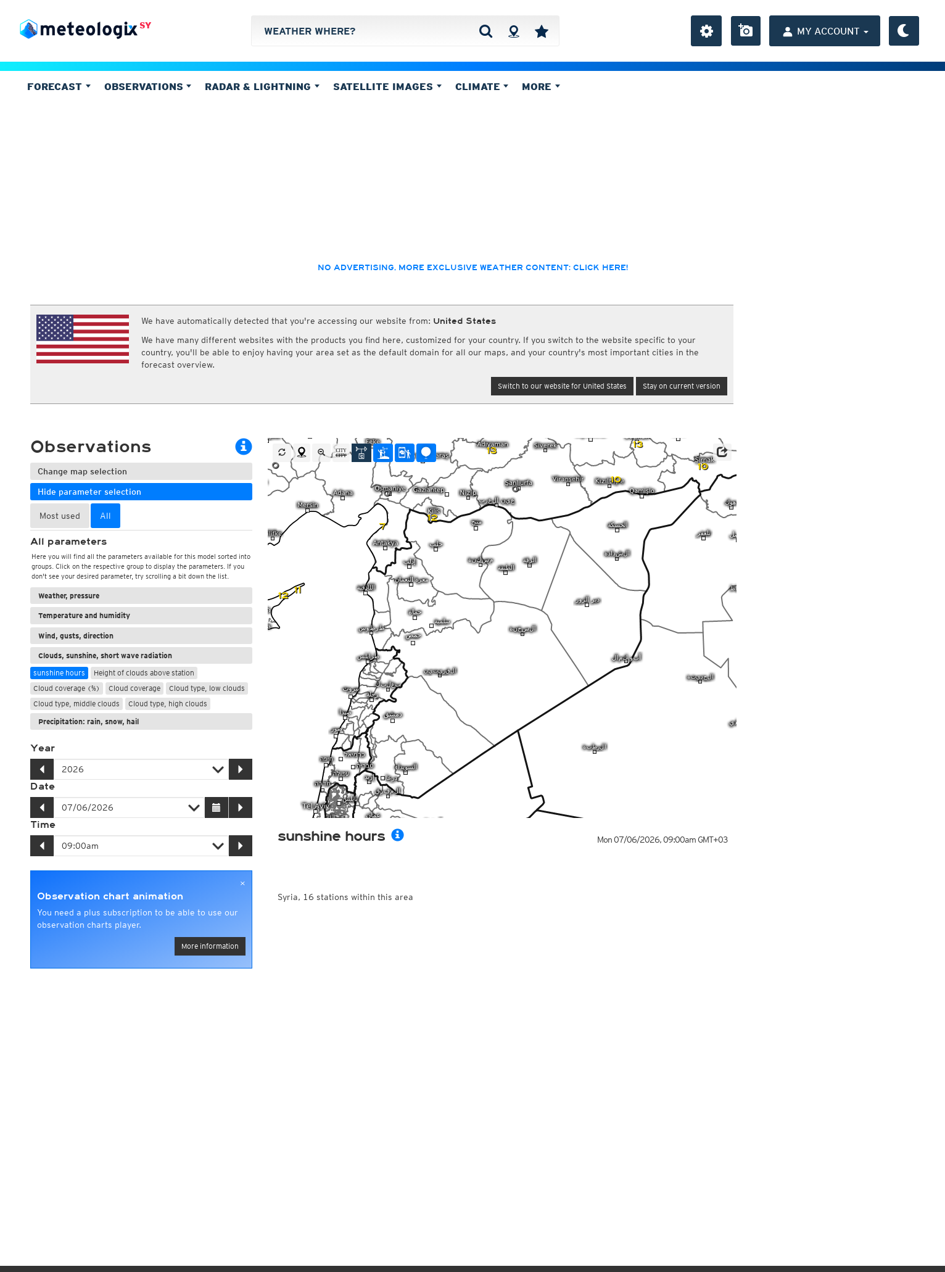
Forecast (59, 86)
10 (702, 466)
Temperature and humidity (84, 615)
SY (145, 25)
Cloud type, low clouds (207, 688)
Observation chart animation (110, 896)
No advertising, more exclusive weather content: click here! (473, 267)
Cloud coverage (134, 688)
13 (491, 450)
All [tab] (105, 516)
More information (210, 946)
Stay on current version (681, 385)
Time (43, 824)
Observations (148, 86)
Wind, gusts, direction (75, 635)
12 (432, 518)
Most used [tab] (59, 516)
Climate (482, 86)
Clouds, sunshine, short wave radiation (105, 655)
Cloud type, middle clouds (76, 703)
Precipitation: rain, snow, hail (88, 721)
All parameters (68, 541)
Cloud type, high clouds (167, 703)
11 (297, 590)
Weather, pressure (68, 595)
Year (42, 748)
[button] (722, 452)
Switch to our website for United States (562, 385)
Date (42, 786)
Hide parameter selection (89, 492)
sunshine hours (59, 672)
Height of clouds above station (144, 672)
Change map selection (82, 471)
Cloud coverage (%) (66, 688)
